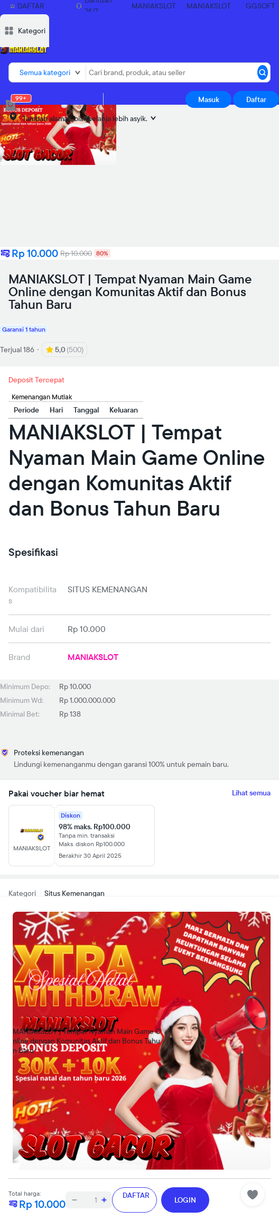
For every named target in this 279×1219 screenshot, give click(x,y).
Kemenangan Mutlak (42, 396)
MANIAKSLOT (154, 6)
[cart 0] (10, 105)
